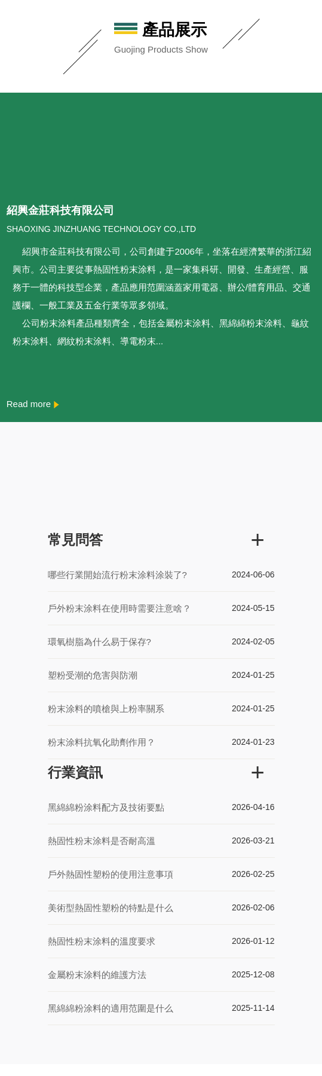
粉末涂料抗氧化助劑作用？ (101, 742)
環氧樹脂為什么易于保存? (99, 642)
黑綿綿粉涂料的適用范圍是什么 (110, 1008)
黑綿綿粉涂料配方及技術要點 (106, 807)
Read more (33, 404)
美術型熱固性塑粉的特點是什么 (110, 908)
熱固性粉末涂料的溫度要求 (101, 941)
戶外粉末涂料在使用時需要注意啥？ (119, 608)
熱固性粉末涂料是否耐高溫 (101, 841)
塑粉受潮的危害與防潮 (92, 675)
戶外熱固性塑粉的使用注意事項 (110, 874)
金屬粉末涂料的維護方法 (97, 975)
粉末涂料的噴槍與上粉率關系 (106, 709)
